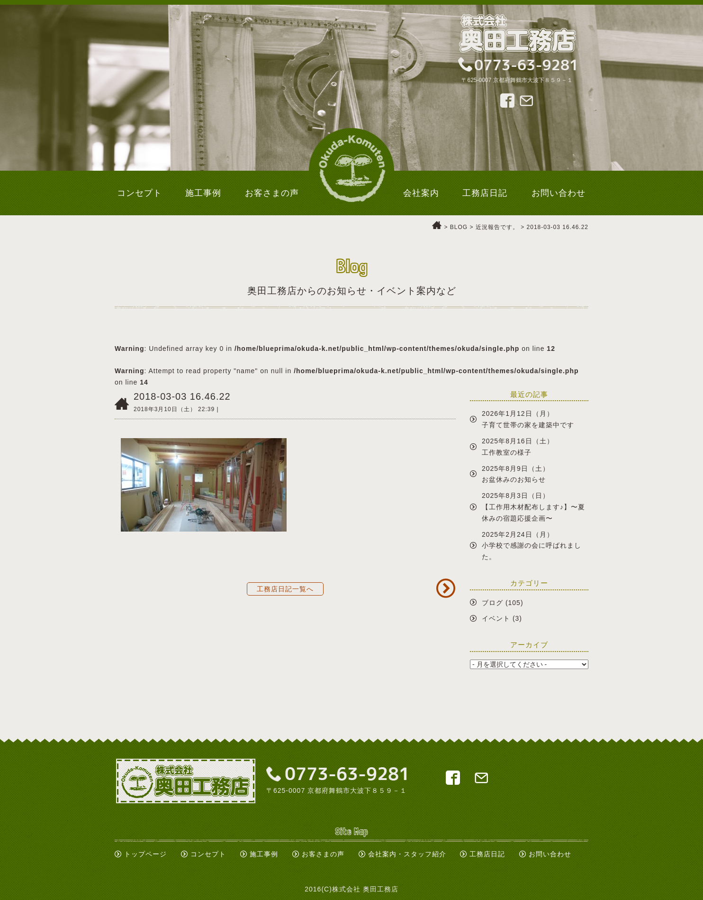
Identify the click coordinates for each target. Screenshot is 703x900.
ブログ (492, 602)
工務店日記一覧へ (285, 589)
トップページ (145, 854)
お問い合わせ (550, 854)
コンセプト (208, 854)
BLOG (459, 227)
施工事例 (264, 854)
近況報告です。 (497, 227)
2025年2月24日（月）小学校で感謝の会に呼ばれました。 (531, 546)
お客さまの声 (323, 854)
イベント (496, 618)
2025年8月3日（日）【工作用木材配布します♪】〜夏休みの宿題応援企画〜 (533, 507)
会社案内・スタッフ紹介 (407, 854)
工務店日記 (487, 854)
